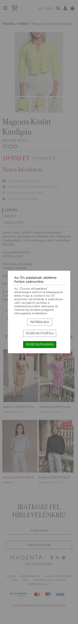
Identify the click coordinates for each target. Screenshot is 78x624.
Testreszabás (39, 322)
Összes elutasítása (39, 333)
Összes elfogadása (40, 344)
